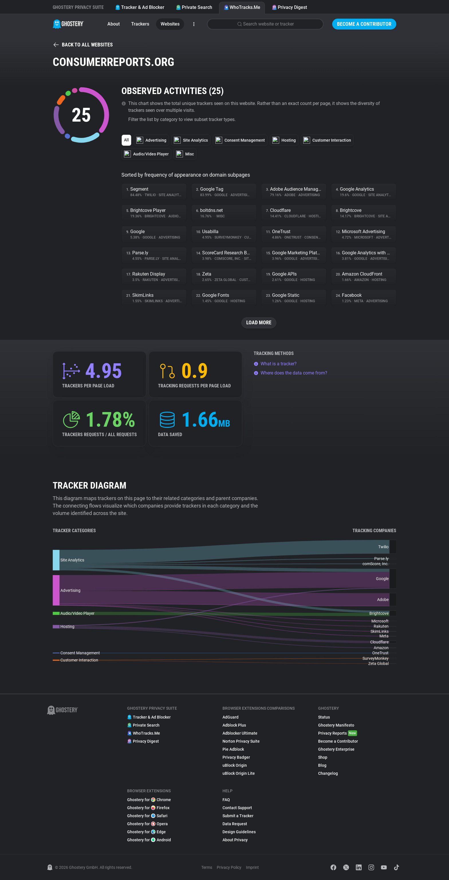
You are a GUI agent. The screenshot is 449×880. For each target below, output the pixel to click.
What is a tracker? (275, 363)
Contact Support (237, 807)
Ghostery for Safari (147, 815)
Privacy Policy (229, 867)
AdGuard (230, 717)
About (113, 24)
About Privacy (235, 840)
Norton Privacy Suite (241, 741)
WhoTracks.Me (242, 7)
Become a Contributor (364, 24)
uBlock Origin (234, 765)
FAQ (226, 799)
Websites (170, 24)
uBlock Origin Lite (238, 773)
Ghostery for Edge (146, 832)
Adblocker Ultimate (239, 733)
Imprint (252, 867)
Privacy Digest (289, 7)
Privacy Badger (236, 757)
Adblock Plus (234, 725)
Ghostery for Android (149, 840)
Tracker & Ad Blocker (139, 7)
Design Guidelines (239, 832)
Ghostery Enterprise (336, 749)
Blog (322, 765)
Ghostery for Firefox (148, 807)
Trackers (140, 24)
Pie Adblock (233, 749)
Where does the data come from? (290, 373)
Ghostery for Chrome (149, 799)
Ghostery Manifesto (336, 725)
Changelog (328, 773)
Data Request (234, 824)
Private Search (194, 7)
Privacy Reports (337, 733)
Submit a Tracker (237, 815)
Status (324, 717)
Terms (206, 867)
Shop (322, 757)
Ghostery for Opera (147, 824)
